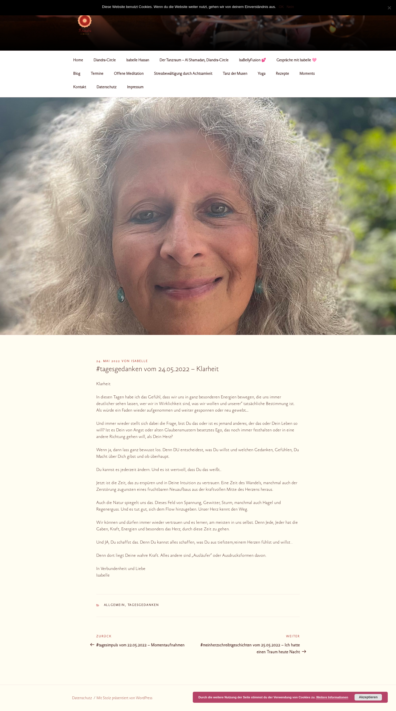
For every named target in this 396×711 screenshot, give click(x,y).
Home (78, 60)
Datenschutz (107, 87)
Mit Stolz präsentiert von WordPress (124, 698)
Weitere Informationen (332, 697)
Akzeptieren (368, 697)
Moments (307, 74)
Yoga (261, 74)
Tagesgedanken (143, 605)
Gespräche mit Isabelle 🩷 (296, 60)
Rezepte (282, 74)
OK (281, 7)
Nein (290, 7)
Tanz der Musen (235, 74)
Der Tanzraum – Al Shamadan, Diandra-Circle (194, 60)
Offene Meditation (129, 74)
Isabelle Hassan (137, 60)
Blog (76, 74)
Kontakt (79, 87)
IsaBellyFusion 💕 (252, 60)
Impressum (135, 87)
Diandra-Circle (105, 60)
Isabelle (139, 361)
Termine (97, 74)
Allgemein (114, 605)
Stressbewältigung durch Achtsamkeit (183, 74)
